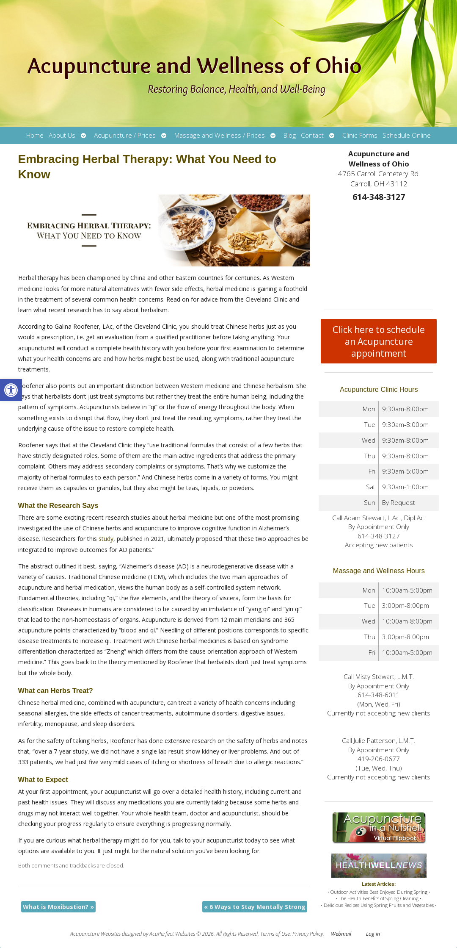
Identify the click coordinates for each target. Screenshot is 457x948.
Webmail (341, 933)
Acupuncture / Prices (125, 135)
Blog (290, 135)
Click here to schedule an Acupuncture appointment (379, 341)
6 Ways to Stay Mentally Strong (255, 907)
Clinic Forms (359, 135)
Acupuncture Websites (95, 933)
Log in (373, 933)
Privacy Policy (307, 933)
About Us (62, 135)
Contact (312, 135)
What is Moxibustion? (58, 907)
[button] (11, 390)
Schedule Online (407, 135)
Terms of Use (275, 933)
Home (35, 135)
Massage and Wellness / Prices (219, 135)
